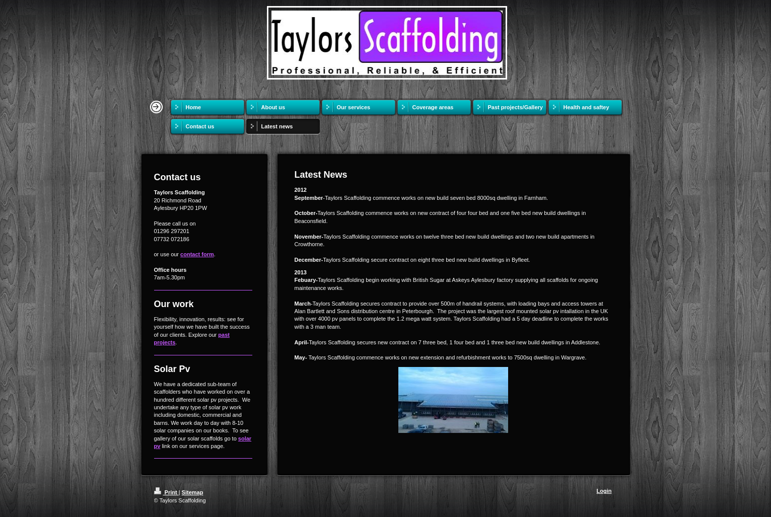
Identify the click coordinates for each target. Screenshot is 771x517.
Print (166, 492)
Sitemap (192, 492)
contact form (197, 254)
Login (604, 491)
